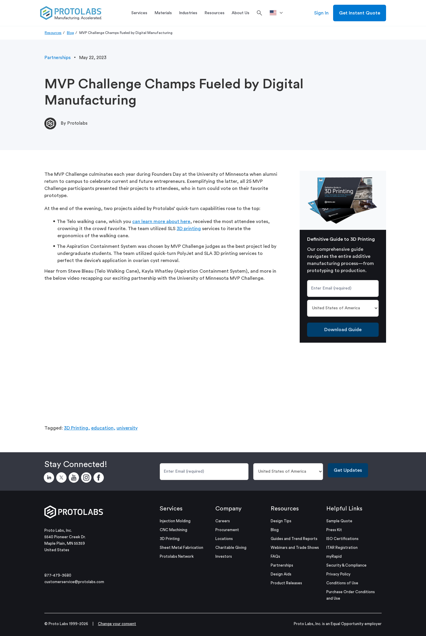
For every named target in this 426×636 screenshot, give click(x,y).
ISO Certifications (342, 539)
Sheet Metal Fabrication (181, 547)
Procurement (227, 530)
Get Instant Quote (359, 13)
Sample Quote (339, 521)
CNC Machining (173, 530)
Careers (222, 521)
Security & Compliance (346, 565)
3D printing (189, 228)
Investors (223, 556)
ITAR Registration (342, 547)
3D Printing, (77, 428)
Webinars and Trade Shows (295, 547)
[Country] (343, 308)
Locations (224, 539)
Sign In (321, 13)
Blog (70, 33)
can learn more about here (161, 221)
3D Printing (170, 539)
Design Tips (281, 521)
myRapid (334, 556)
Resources (53, 33)
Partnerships (57, 58)
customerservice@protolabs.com (74, 582)
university (127, 428)
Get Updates (348, 470)
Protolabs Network (177, 556)
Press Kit (334, 530)
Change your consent (117, 624)
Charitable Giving (230, 547)
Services (171, 509)
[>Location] (278, 13)
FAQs (275, 556)
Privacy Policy (338, 574)
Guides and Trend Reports (294, 539)
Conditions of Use (342, 583)
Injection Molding (175, 521)
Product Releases (286, 583)
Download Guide (343, 329)
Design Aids (281, 574)
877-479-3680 (57, 575)
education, (103, 428)
